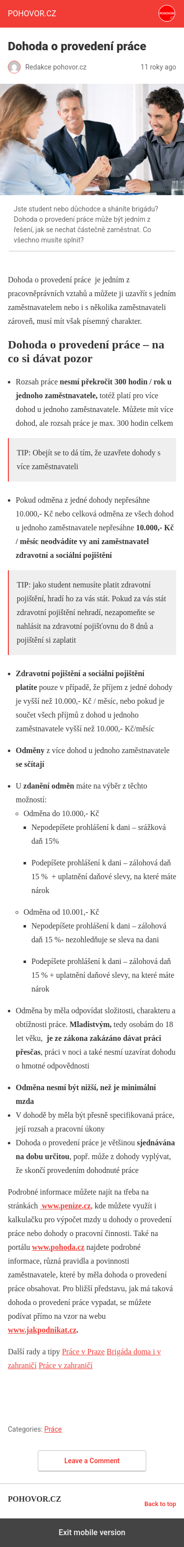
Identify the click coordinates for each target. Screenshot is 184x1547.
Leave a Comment (92, 1461)
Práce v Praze (83, 1351)
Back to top (160, 1504)
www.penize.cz (65, 1206)
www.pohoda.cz (58, 1247)
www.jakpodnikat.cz (42, 1330)
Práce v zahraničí (66, 1365)
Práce (53, 1429)
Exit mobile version (91, 1532)
